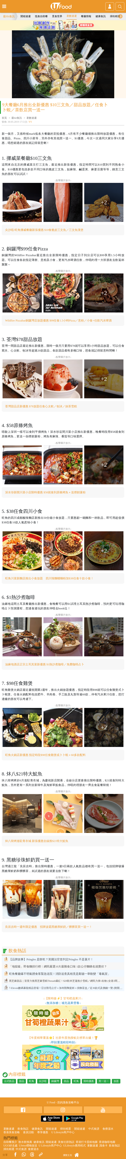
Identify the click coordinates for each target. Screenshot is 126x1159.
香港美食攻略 (11, 1132)
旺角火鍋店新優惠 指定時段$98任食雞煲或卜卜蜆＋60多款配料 (45, 755)
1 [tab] (58, 28)
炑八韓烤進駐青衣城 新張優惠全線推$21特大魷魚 (36, 841)
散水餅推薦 (25, 1142)
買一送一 (104, 1081)
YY (30, 122)
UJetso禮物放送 (28, 1145)
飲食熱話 (23, 1128)
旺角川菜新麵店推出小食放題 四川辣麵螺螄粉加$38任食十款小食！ (49, 578)
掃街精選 (115, 16)
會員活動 (28, 1132)
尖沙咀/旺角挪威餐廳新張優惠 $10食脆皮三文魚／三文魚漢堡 (44, 230)
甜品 (21, 1081)
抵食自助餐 (41, 16)
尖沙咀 (43, 1081)
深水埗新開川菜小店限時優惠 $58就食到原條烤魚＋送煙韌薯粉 (45, 492)
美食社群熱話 (66, 1142)
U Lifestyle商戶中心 (63, 1132)
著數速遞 (71, 16)
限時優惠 (89, 1081)
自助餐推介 (10, 1142)
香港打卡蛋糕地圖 (87, 1142)
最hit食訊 (16, 118)
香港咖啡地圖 (107, 1142)
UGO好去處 (10, 1145)
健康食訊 (100, 16)
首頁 (4, 118)
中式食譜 (93, 1128)
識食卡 (103, 1145)
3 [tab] (68, 28)
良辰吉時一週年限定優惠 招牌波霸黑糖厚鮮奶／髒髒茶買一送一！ (48, 926)
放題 (116, 1081)
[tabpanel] (63, 25)
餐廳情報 (86, 16)
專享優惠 (42, 1132)
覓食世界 (57, 16)
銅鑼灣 (55, 1081)
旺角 (31, 1081)
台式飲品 (9, 1081)
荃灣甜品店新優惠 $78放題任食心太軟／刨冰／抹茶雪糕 (41, 406)
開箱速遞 (25, 16)
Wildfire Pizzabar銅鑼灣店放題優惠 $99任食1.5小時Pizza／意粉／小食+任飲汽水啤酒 (58, 320)
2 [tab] (63, 28)
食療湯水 (107, 1128)
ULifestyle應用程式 (74, 1145)
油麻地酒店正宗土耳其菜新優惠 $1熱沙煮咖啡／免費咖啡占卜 (44, 664)
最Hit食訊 (9, 16)
